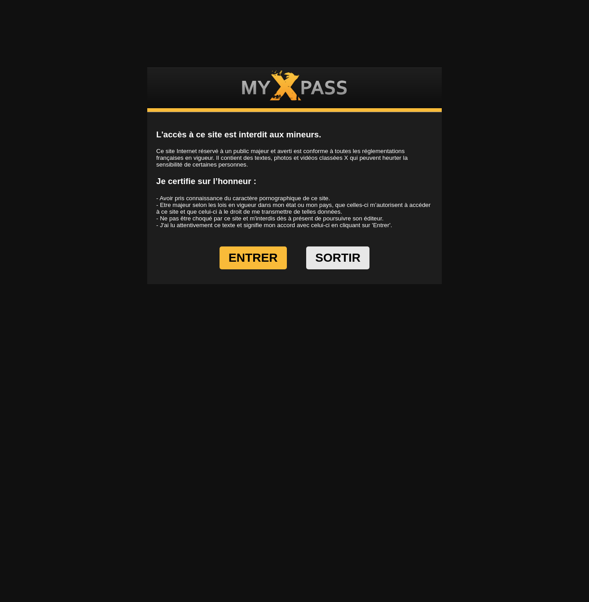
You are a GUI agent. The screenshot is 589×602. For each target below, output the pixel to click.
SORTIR (337, 257)
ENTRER (253, 257)
